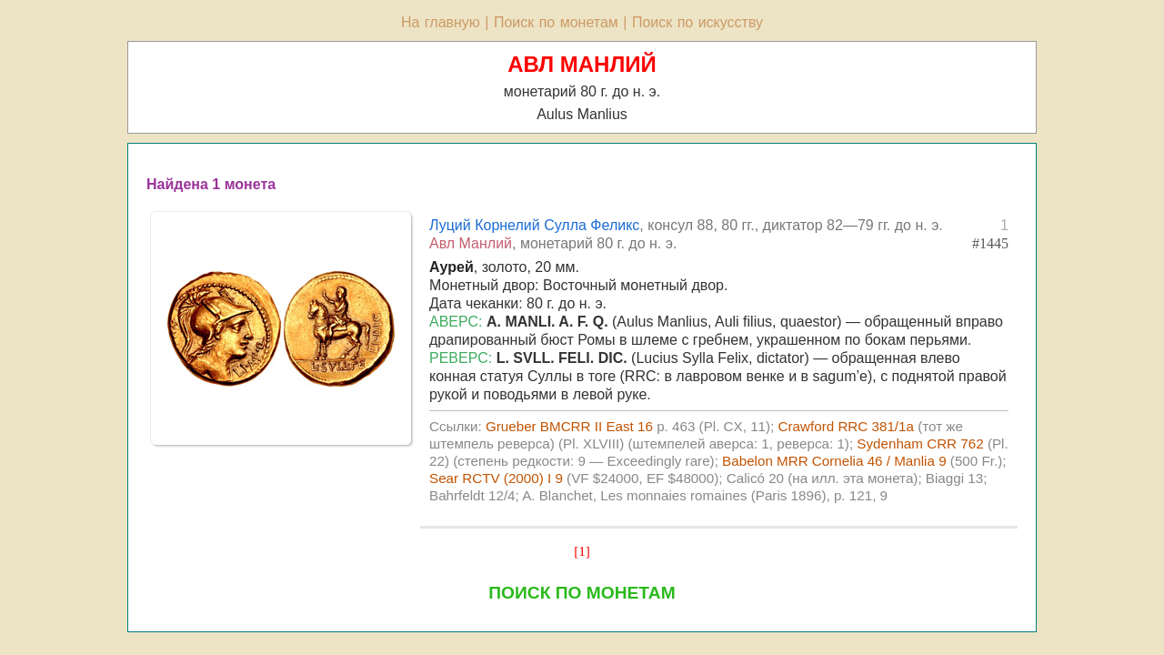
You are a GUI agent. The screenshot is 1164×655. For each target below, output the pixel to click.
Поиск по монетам (556, 22)
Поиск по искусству (697, 22)
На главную (440, 22)
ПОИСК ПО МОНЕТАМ (581, 592)
